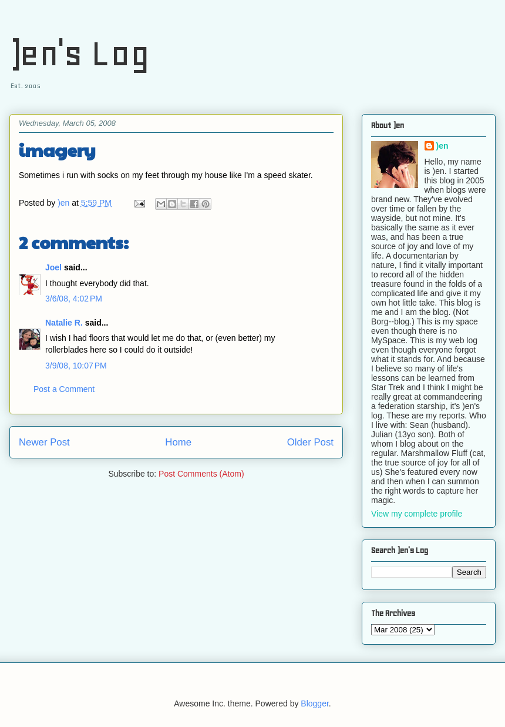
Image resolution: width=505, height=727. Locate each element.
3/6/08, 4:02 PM (73, 298)
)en (442, 145)
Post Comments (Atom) (201, 473)
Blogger (314, 703)
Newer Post (44, 442)
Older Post (310, 442)
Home (178, 442)
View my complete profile (416, 513)
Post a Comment (64, 389)
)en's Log (79, 53)
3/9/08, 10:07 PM (76, 365)
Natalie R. (64, 322)
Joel (53, 267)
